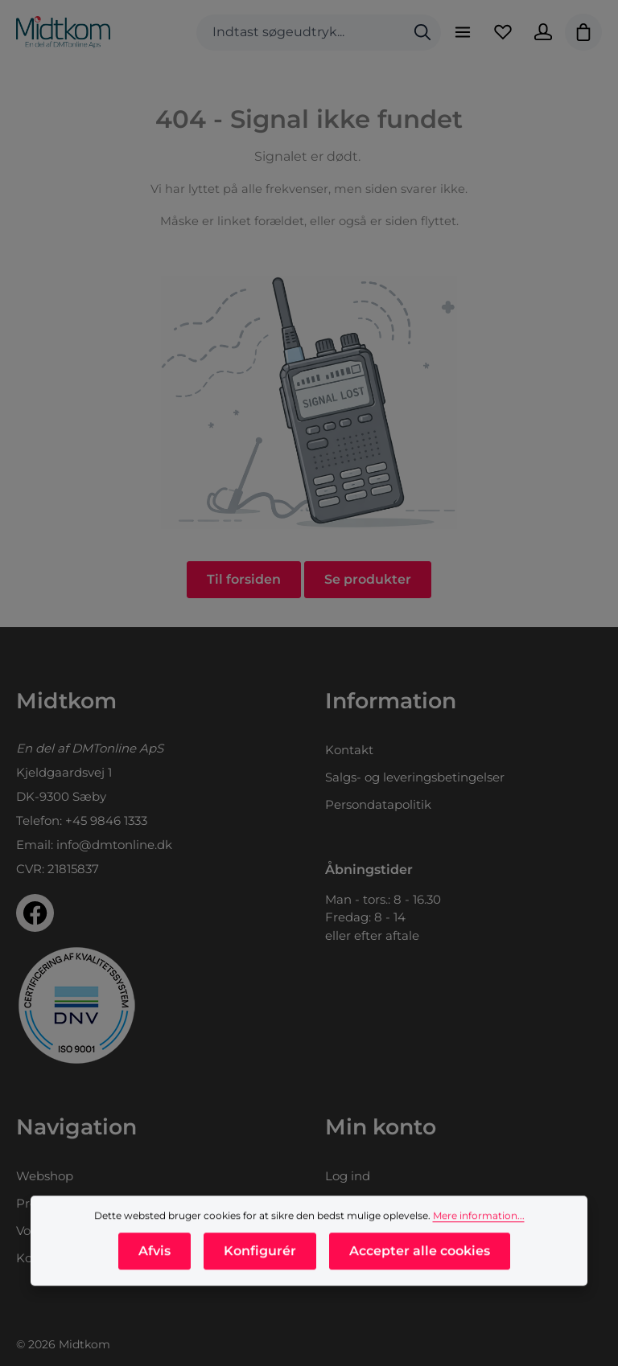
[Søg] (422, 32)
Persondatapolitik (378, 804)
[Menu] (462, 32)
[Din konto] (543, 32)
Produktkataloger (69, 1203)
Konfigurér (260, 1282)
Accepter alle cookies (419, 1282)
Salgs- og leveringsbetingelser (415, 777)
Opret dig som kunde (389, 1203)
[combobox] (300, 32)
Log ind (347, 1175)
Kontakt (349, 749)
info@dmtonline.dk (114, 844)
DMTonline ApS (117, 748)
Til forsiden (244, 579)
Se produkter (367, 579)
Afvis (154, 1282)
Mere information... (479, 1247)
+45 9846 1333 (106, 820)
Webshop (44, 1175)
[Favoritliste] (502, 32)
